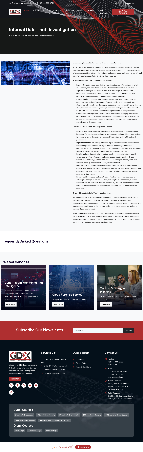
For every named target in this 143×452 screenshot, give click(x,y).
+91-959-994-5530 (115, 364)
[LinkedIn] (30, 385)
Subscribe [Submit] (128, 330)
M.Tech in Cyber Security (69, 415)
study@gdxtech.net (115, 377)
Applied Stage (51, 431)
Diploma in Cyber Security (25, 420)
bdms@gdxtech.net (115, 374)
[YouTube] (36, 385)
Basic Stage (19, 431)
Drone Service (55, 10)
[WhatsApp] (11, 392)
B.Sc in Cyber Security (46, 415)
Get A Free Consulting (122, 12)
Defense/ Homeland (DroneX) (54, 370)
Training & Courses (74, 10)
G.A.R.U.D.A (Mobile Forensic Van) (53, 360)
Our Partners (103, 12)
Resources (90, 10)
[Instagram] (23, 385)
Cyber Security (38, 10)
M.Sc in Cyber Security (92, 415)
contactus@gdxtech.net (117, 371)
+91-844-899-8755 (45, 3)
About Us (118, 3)
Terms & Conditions (82, 367)
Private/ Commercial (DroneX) (54, 374)
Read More (10, 304)
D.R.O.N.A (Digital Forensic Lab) (54, 366)
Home (26, 10)
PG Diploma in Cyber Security (116, 415)
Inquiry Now (83, 447)
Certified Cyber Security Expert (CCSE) (54, 420)
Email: (21, 3)
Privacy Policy (80, 363)
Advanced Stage (34, 431)
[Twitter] (11, 385)
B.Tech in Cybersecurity (24, 415)
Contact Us (129, 3)
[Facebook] (17, 385)
